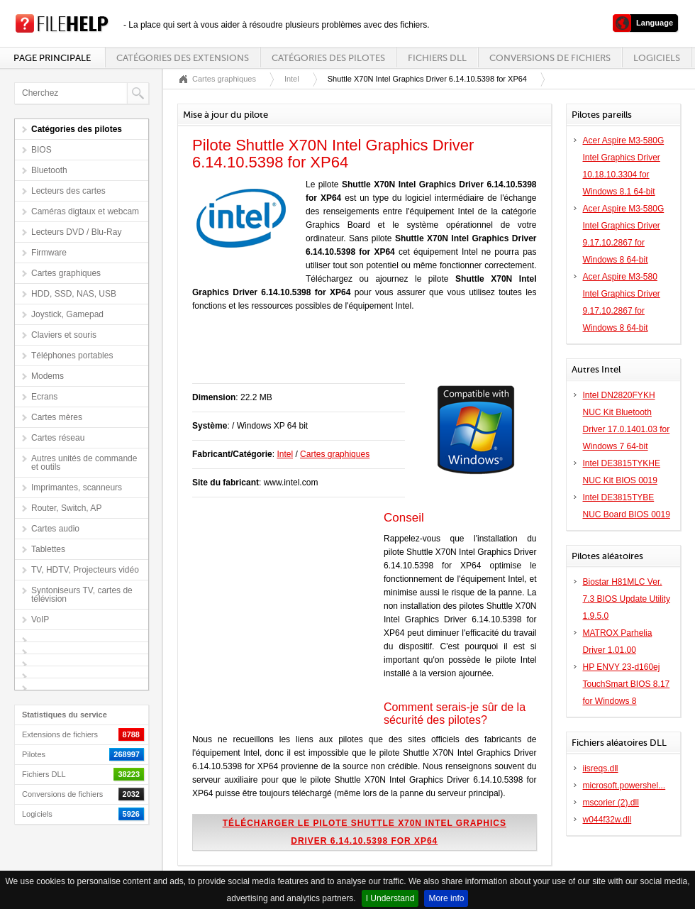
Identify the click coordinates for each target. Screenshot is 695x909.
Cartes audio (55, 529)
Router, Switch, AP (66, 508)
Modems (47, 376)
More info (446, 898)
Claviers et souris (63, 335)
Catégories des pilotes (328, 58)
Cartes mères (56, 417)
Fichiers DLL (437, 58)
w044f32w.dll (607, 820)
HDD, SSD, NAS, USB (73, 294)
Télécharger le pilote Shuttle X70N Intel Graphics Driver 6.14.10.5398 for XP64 (364, 832)
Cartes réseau (57, 438)
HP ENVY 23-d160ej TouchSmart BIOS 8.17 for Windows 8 (626, 684)
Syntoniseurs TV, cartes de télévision (82, 594)
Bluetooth (49, 170)
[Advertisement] (358, 355)
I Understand (390, 898)
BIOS (41, 150)
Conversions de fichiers (550, 58)
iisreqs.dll (600, 768)
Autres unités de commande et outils (84, 462)
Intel (291, 79)
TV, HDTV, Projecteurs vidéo (85, 570)
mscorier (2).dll (611, 803)
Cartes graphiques (66, 273)
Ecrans (44, 397)
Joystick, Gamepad (67, 314)
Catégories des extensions (182, 58)
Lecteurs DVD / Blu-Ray (76, 232)
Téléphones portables (72, 355)
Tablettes (48, 549)
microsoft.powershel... (624, 785)
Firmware (49, 253)
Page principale (52, 58)
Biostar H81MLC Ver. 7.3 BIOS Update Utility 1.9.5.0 (626, 599)
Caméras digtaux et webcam (85, 211)
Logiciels (656, 58)
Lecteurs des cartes (68, 191)
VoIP (40, 619)
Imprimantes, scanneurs (76, 487)
